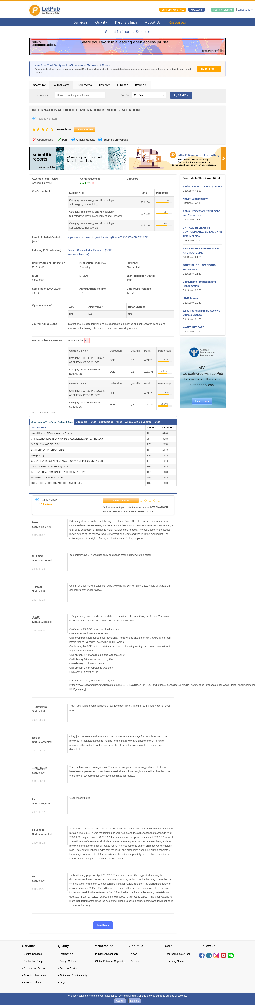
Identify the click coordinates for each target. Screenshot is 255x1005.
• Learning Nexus (174, 961)
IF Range (122, 84)
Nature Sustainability (195, 198)
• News (133, 954)
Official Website (85, 139)
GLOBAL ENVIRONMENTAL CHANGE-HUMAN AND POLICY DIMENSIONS (67, 461)
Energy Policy (37, 455)
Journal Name (61, 84)
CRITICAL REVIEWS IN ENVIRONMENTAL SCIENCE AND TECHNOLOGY (67, 439)
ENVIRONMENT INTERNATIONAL (47, 450)
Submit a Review (120, 500)
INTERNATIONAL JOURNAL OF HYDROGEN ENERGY (58, 472)
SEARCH (181, 95)
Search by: (39, 84)
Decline (134, 1000)
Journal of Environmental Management (49, 466)
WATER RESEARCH (194, 327)
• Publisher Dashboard (106, 954)
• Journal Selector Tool (177, 954)
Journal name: (44, 95)
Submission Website (115, 139)
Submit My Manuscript (173, 10)
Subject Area (84, 84)
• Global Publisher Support (108, 961)
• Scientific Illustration (34, 975)
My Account (196, 10)
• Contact (134, 961)
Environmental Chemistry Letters (202, 186)
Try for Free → (209, 68)
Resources (177, 22)
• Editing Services (32, 954)
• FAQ (61, 982)
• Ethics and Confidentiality (73, 975)
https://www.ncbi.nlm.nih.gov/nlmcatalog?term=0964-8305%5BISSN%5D (108, 237)
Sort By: (125, 95)
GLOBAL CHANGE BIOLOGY (45, 444)
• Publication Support (33, 961)
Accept (120, 1000)
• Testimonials (65, 954)
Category (104, 84)
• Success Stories (67, 968)
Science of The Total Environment (47, 477)
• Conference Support (34, 968)
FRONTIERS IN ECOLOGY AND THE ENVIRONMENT (57, 483)
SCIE (64, 139)
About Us (153, 22)
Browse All (141, 84)
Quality (101, 22)
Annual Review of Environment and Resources (53, 433)
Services (80, 22)
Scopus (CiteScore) (78, 254)
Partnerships (126, 22)
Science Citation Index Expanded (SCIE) (90, 250)
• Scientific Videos (32, 982)
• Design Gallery (67, 961)
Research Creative (222, 10)
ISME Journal (191, 298)
